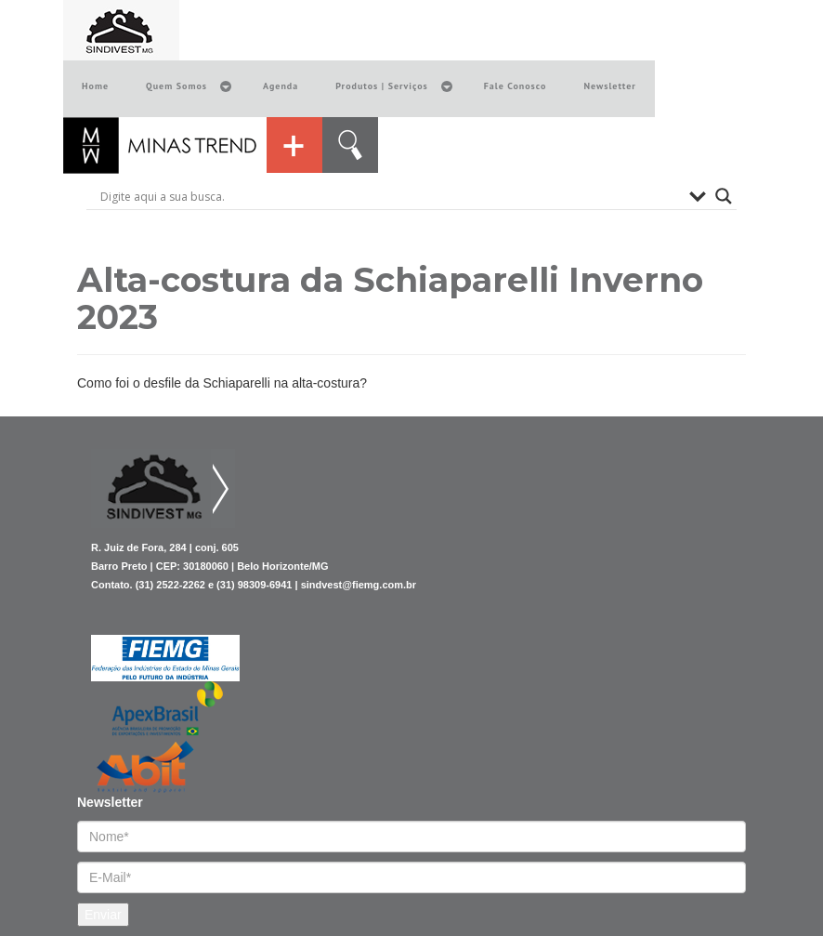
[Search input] (390, 196)
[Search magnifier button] (724, 196)
